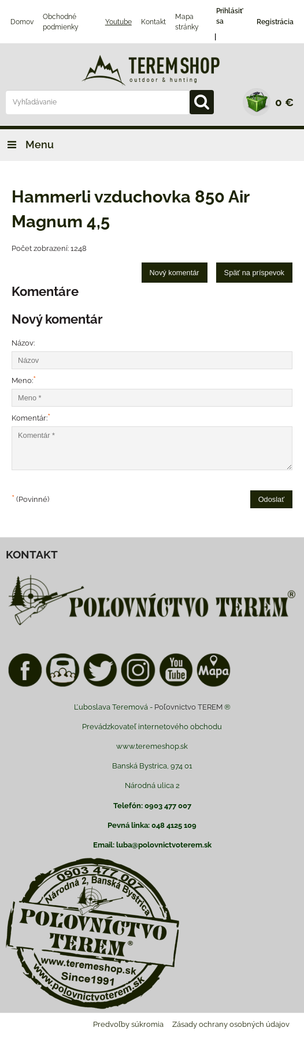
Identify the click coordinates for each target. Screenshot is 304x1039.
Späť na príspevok (254, 272)
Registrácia (275, 22)
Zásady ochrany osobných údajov (231, 1024)
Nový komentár (174, 272)
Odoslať (271, 499)
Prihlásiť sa (229, 16)
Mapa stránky (187, 22)
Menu (27, 144)
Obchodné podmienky (61, 22)
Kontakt (153, 22)
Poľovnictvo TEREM (188, 707)
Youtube (118, 22)
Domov (22, 22)
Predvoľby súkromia (128, 1024)
